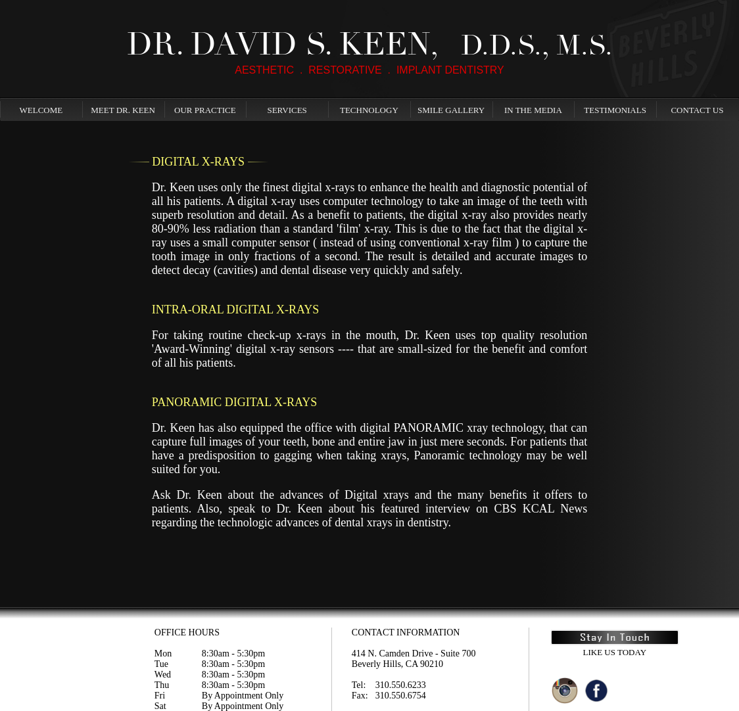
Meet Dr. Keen (123, 110)
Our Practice (205, 110)
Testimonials (615, 110)
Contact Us (697, 110)
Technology (369, 110)
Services (286, 110)
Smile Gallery (451, 110)
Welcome (41, 110)
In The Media (533, 110)
